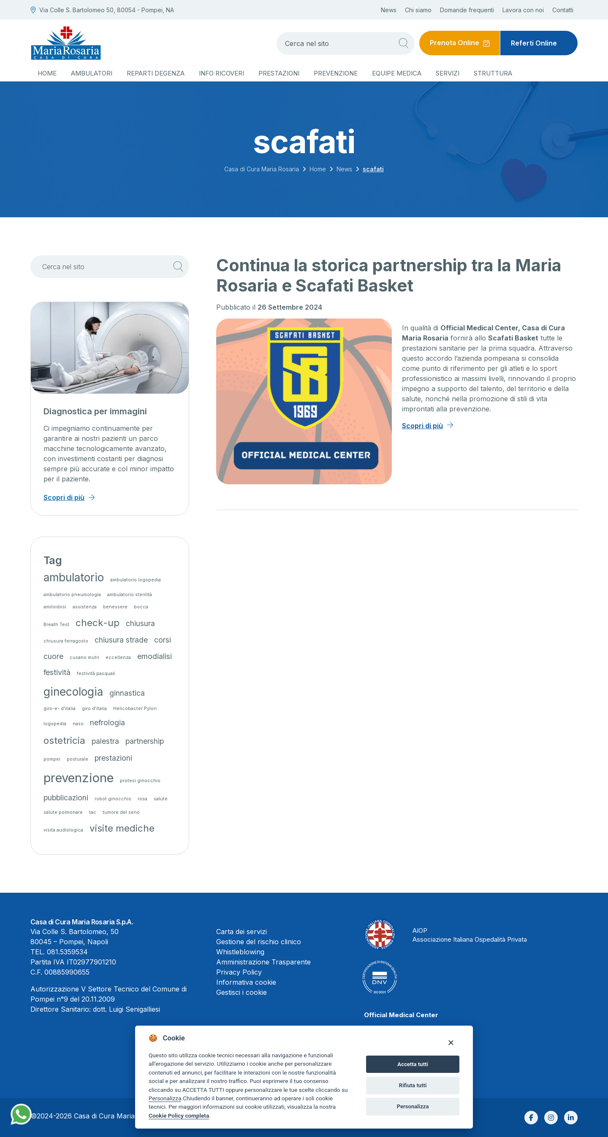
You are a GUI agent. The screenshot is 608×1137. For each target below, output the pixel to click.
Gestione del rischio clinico (258, 941)
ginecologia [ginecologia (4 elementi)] (73, 691)
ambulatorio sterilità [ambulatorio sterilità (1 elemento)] (129, 594)
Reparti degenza (156, 73)
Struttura (493, 73)
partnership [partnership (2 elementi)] (144, 741)
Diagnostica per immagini (95, 411)
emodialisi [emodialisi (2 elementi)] (154, 656)
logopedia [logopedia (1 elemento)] (54, 723)
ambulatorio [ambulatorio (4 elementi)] (73, 577)
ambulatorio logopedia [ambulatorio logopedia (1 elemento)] (135, 580)
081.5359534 (67, 952)
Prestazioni (278, 73)
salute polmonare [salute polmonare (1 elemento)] (63, 812)
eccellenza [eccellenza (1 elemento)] (118, 657)
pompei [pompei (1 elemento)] (51, 759)
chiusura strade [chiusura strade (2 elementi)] (121, 639)
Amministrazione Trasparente (263, 962)
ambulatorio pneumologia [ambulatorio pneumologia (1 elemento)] (72, 594)
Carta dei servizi (241, 931)
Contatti (562, 10)
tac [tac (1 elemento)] (92, 812)
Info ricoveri (221, 73)
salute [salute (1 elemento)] (161, 799)
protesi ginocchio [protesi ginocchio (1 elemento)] (140, 780)
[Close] (450, 1042)
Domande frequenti (467, 10)
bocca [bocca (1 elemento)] (141, 607)
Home (47, 73)
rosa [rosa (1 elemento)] (142, 799)
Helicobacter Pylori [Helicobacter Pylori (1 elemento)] (135, 708)
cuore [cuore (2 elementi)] (53, 656)
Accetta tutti (412, 1064)
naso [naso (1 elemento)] (78, 723)
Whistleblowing (240, 952)
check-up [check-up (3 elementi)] (97, 622)
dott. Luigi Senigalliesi (126, 1009)
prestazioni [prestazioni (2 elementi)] (113, 757)
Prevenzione (336, 73)
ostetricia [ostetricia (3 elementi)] (64, 740)
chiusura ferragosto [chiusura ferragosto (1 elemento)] (65, 641)
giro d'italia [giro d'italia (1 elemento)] (94, 708)
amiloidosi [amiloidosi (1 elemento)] (54, 607)
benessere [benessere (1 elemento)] (115, 607)
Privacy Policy (239, 972)
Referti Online (534, 43)
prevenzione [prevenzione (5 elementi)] (78, 777)
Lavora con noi (523, 10)
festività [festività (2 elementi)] (57, 672)
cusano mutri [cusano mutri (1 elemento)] (84, 657)
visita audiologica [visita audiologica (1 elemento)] (63, 830)
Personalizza (165, 1098)
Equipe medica (396, 73)
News (388, 10)
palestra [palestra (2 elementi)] (105, 741)
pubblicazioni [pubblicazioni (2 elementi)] (65, 797)
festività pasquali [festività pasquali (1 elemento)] (96, 673)
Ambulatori (91, 73)
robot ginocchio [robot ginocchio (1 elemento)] (113, 799)
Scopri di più (422, 425)
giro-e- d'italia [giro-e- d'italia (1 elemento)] (59, 708)
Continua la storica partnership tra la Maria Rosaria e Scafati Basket (389, 275)
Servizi (447, 73)
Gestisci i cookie (241, 992)
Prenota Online (454, 43)
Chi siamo (418, 10)
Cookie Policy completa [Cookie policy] (179, 1115)
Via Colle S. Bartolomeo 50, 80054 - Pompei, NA (102, 10)
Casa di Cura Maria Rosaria (261, 169)
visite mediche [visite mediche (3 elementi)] (122, 828)
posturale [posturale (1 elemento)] (77, 759)
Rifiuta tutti (413, 1085)
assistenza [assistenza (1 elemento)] (85, 607)
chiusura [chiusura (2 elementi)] (140, 623)
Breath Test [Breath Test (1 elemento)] (56, 624)
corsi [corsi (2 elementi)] (162, 639)
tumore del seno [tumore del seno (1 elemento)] (121, 812)
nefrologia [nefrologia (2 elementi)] (107, 722)
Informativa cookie (246, 982)
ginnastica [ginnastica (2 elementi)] (127, 693)
